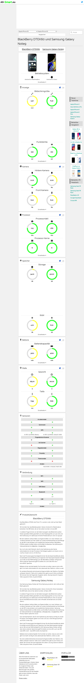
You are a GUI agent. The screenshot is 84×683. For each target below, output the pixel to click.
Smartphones (5, 9)
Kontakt (3, 15)
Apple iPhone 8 (74, 109)
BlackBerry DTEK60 (31, 49)
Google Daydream (75, 198)
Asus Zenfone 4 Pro (76, 107)
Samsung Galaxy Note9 (53, 49)
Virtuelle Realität (6, 12)
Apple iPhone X (74, 104)
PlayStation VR (74, 195)
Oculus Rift (73, 200)
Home (3, 5)
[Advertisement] (50, 16)
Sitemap (3, 18)
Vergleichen (42, 34)
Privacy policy (23, 678)
